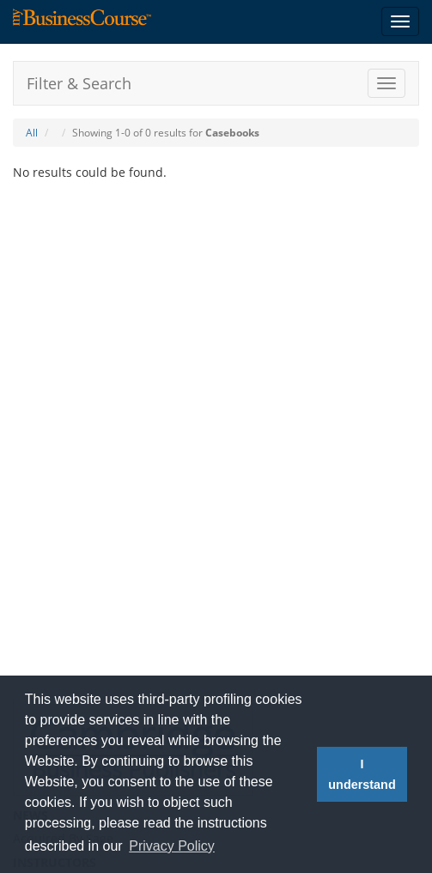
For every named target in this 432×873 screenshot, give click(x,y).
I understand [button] (361, 774)
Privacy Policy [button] (172, 846)
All (32, 132)
